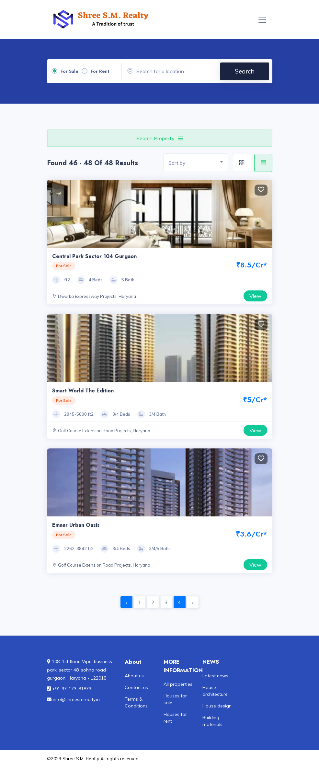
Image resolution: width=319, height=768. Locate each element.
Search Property (159, 138)
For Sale (69, 71)
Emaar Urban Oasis (76, 525)
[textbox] (198, 163)
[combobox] (195, 162)
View (255, 296)
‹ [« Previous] (126, 602)
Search (245, 71)
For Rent (100, 71)
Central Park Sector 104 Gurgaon (94, 256)
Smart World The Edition (83, 390)
